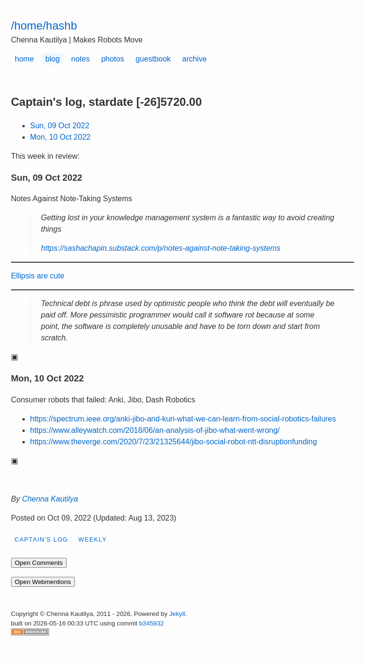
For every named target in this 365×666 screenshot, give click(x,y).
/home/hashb (44, 25)
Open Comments (39, 562)
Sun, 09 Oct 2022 (60, 126)
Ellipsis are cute (37, 276)
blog (52, 59)
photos (112, 59)
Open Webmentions (43, 581)
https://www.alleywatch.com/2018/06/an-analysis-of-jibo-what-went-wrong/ (155, 430)
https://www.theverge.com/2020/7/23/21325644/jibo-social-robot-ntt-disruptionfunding (173, 442)
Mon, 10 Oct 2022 (60, 137)
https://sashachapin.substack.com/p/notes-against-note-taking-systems (160, 248)
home (24, 59)
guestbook (153, 59)
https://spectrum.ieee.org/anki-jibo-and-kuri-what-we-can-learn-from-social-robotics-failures (183, 419)
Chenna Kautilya (50, 499)
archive (194, 59)
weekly (92, 539)
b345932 (151, 623)
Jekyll (177, 613)
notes (80, 59)
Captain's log (41, 539)
